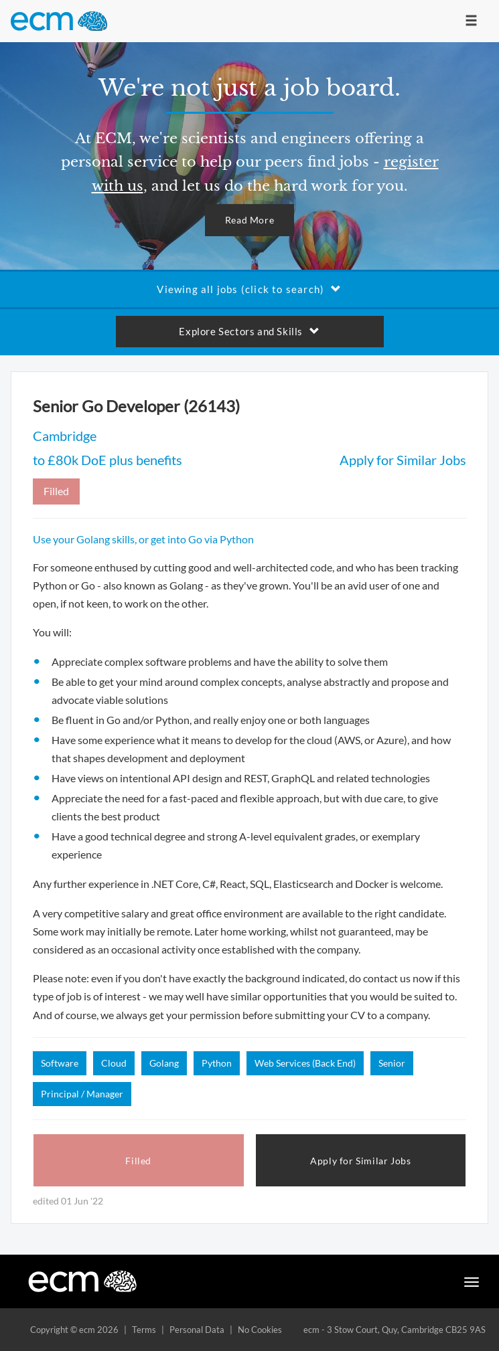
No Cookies (260, 1329)
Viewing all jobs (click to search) (249, 289)
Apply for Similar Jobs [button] (360, 1160)
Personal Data (196, 1329)
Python (217, 1063)
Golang (164, 1063)
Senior (391, 1063)
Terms (144, 1329)
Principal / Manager (82, 1093)
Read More (249, 220)
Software (59, 1063)
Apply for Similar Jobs (403, 460)
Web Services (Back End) (305, 1063)
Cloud (114, 1063)
